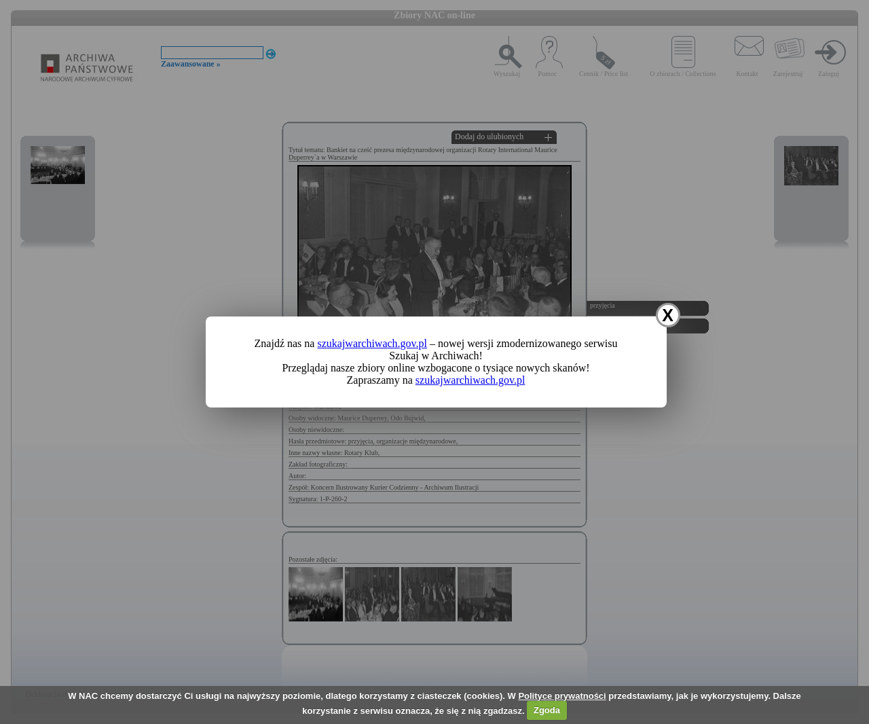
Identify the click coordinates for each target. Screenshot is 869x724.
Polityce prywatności (562, 696)
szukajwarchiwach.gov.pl (372, 343)
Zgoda (547, 710)
